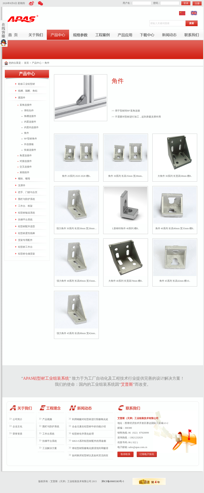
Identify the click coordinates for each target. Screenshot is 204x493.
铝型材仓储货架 (26, 253)
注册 (197, 3)
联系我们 (192, 35)
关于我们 (35, 35)
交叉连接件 (26, 166)
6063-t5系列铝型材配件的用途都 (89, 441)
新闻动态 (169, 35)
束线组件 (24, 172)
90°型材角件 (30, 138)
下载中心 (147, 35)
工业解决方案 (49, 448)
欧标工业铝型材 (26, 84)
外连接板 (29, 144)
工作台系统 (48, 433)
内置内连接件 (31, 127)
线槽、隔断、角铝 (27, 90)
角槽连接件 (30, 116)
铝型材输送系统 (26, 212)
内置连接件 (30, 121)
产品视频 (47, 419)
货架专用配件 (25, 240)
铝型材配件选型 (26, 226)
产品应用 (125, 35)
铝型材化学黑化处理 (83, 433)
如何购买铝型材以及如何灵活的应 (90, 455)
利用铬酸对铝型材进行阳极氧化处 (90, 419)
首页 (13, 35)
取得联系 (125, 454)
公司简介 (17, 419)
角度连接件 (26, 155)
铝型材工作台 (25, 246)
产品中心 (58, 35)
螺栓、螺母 (24, 178)
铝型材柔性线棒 (26, 233)
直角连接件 (26, 104)
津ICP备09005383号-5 (112, 481)
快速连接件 (30, 149)
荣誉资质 (17, 433)
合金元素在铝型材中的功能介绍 (89, 426)
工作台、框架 (25, 206)
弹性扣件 (29, 110)
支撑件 (21, 185)
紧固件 (21, 97)
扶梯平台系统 (25, 219)
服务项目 (80, 35)
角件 (47, 62)
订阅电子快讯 (147, 454)
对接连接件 (26, 161)
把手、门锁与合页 (27, 192)
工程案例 (102, 35)
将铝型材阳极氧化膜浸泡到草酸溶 (90, 448)
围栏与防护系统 (26, 199)
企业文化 (17, 426)
